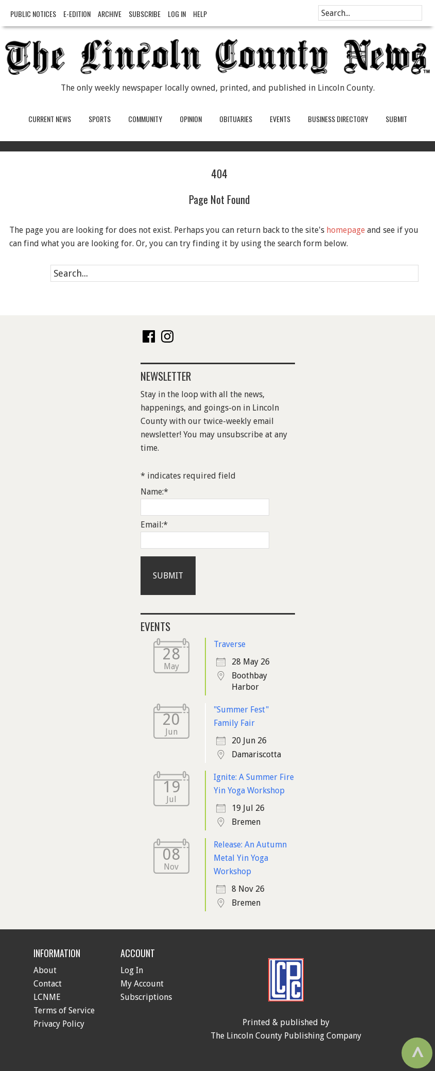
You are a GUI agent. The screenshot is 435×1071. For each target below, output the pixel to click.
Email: (154, 525)
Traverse (230, 644)
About (45, 970)
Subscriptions (146, 997)
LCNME (47, 997)
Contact (47, 984)
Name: (154, 492)
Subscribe (145, 13)
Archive (109, 13)
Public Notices (33, 13)
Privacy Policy (58, 1024)
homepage (345, 230)
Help (200, 13)
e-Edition (77, 13)
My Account (142, 984)
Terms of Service (64, 1010)
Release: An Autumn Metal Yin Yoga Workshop (250, 858)
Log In (177, 13)
